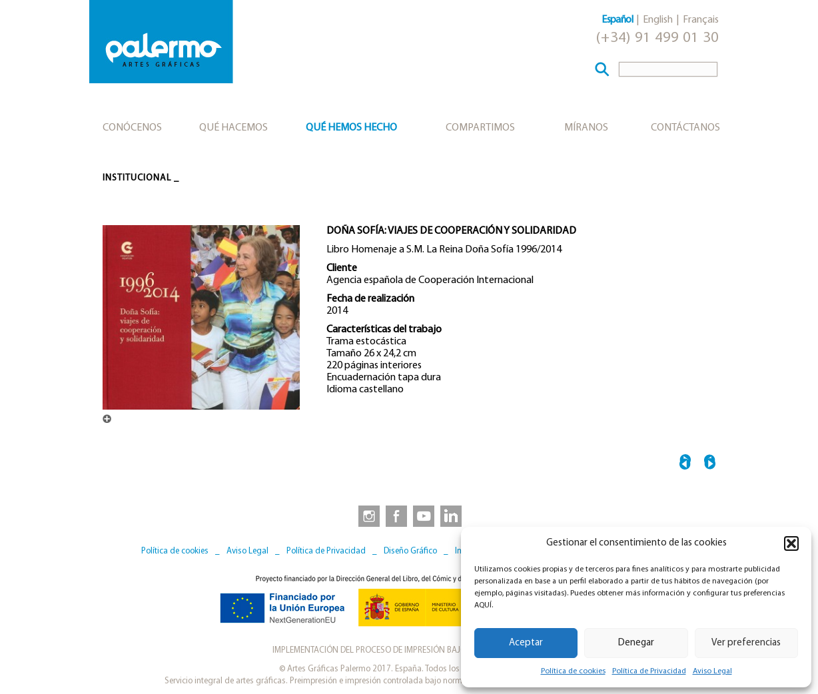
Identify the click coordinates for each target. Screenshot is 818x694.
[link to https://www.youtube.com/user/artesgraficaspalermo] (423, 515)
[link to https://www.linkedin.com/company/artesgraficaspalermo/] (452, 515)
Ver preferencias (746, 643)
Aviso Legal (712, 671)
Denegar (636, 643)
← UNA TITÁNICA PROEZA (685, 464)
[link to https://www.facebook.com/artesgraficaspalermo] (395, 515)
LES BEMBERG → (709, 464)
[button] (791, 543)
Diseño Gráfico (410, 551)
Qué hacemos (233, 128)
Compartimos (480, 128)
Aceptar (526, 643)
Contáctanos (685, 128)
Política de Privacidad (649, 671)
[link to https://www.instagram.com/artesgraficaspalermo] (366, 515)
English (658, 20)
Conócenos (132, 128)
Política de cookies (573, 671)
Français (701, 20)
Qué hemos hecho (351, 128)
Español (617, 20)
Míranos (586, 128)
